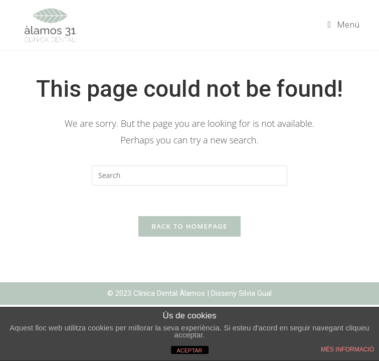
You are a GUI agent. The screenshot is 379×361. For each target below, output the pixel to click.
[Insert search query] (189, 175)
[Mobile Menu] (344, 25)
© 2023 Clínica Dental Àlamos (157, 293)
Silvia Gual (255, 293)
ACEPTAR (189, 350)
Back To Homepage (189, 226)
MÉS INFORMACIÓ (347, 349)
